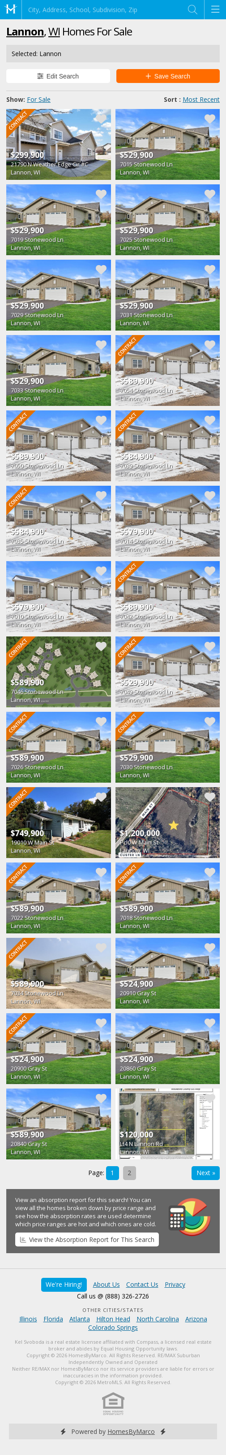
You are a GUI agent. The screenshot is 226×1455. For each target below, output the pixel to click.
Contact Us (142, 1284)
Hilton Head (113, 1319)
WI (54, 31)
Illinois (28, 1319)
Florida (53, 1319)
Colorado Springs (113, 1327)
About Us (106, 1284)
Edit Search (58, 76)
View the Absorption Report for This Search (87, 1239)
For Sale (39, 99)
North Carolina (157, 1319)
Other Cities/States (113, 1310)
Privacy (175, 1284)
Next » (205, 1172)
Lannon (25, 31)
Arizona (196, 1319)
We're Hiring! (64, 1284)
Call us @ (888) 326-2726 (113, 1296)
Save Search (167, 76)
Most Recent (201, 99)
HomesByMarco (131, 1431)
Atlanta (79, 1319)
